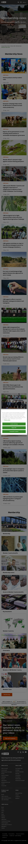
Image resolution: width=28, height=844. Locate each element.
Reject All (14, 427)
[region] (14, 422)
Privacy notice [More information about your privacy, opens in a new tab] (7, 420)
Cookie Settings (14, 424)
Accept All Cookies (14, 431)
